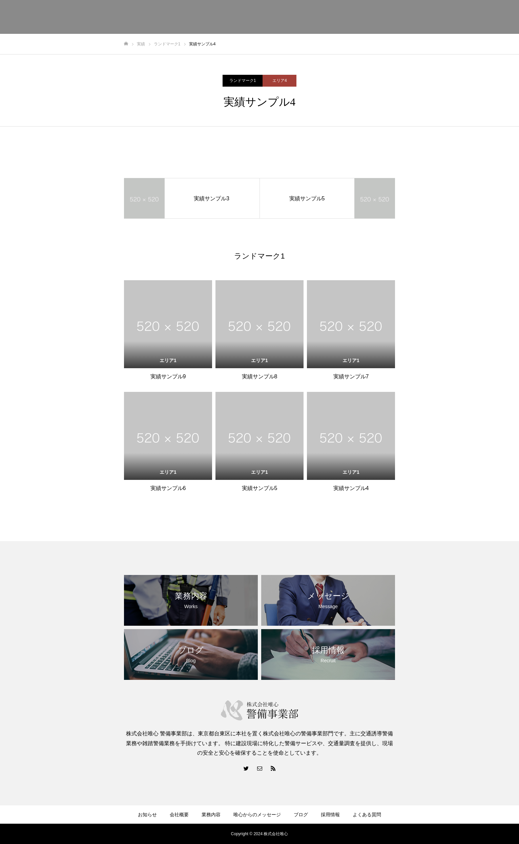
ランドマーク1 (242, 80)
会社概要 (179, 814)
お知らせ (147, 814)
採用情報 (330, 814)
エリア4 (279, 80)
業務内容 (211, 814)
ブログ (301, 814)
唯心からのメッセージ (257, 814)
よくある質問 (367, 814)
